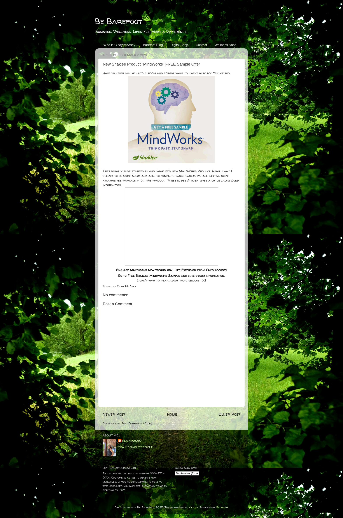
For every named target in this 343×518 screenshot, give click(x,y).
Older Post (229, 414)
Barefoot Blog (153, 45)
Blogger (222, 507)
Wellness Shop (225, 45)
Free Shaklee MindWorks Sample (154, 275)
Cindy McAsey (216, 270)
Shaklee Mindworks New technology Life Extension (156, 270)
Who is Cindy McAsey (119, 45)
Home (172, 414)
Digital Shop (179, 45)
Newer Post (114, 414)
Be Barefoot (118, 21)
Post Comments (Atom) (136, 423)
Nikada (193, 507)
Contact (201, 45)
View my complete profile (135, 447)
